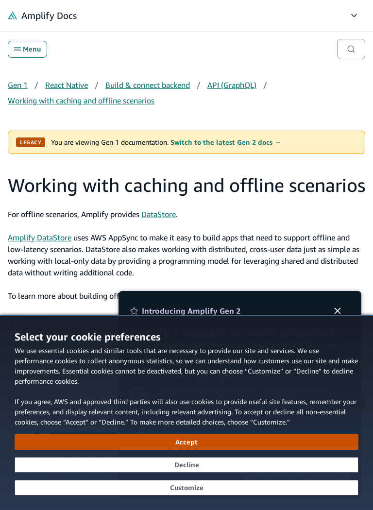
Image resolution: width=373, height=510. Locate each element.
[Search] (351, 49)
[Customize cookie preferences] (186, 487)
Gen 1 (18, 85)
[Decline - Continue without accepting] (186, 465)
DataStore (158, 214)
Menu (27, 49)
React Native (66, 85)
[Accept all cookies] (186, 442)
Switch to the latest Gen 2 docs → (225, 142)
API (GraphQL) (231, 85)
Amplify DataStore (39, 237)
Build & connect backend (147, 85)
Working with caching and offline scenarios (81, 100)
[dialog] (186, 412)
